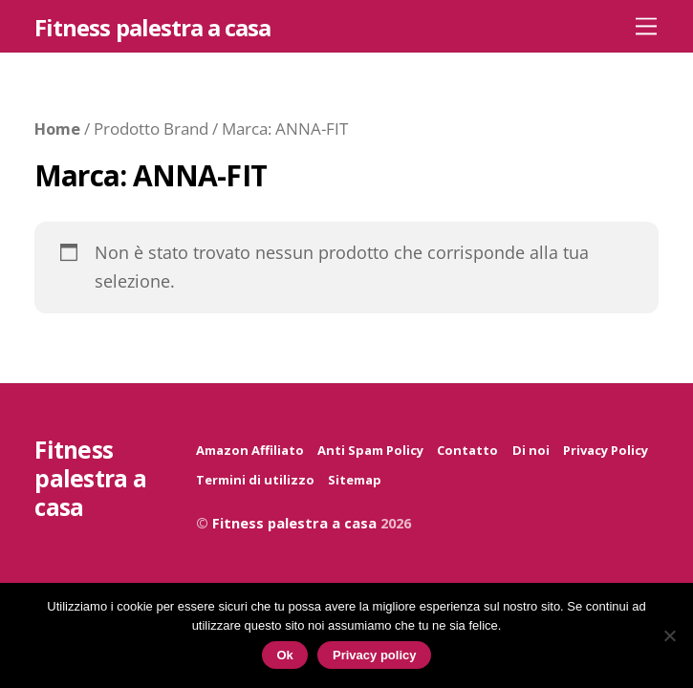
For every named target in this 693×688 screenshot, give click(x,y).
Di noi (531, 450)
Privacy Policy (605, 450)
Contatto (467, 450)
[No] (669, 635)
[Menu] (646, 25)
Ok (285, 655)
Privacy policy (374, 655)
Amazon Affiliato (250, 450)
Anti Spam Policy (370, 450)
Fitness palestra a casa (294, 522)
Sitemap (354, 479)
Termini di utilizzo (255, 479)
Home (57, 129)
